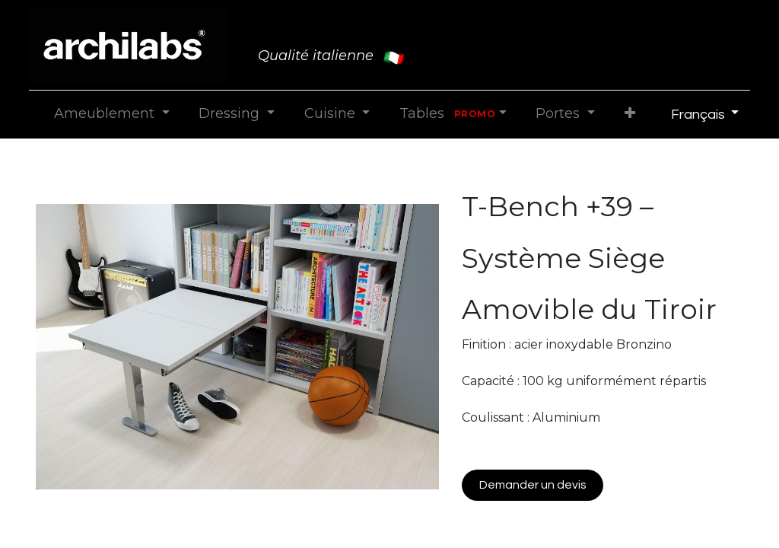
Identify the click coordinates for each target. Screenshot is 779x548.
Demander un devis (533, 485)
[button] (629, 114)
